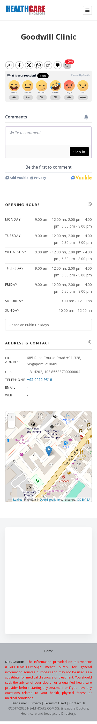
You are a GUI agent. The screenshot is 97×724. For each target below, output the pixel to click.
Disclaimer (19, 703)
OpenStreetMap (50, 499)
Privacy (36, 703)
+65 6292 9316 (39, 379)
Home (48, 651)
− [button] (11, 424)
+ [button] (11, 417)
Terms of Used (55, 703)
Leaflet (17, 499)
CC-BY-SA (83, 499)
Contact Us (77, 703)
